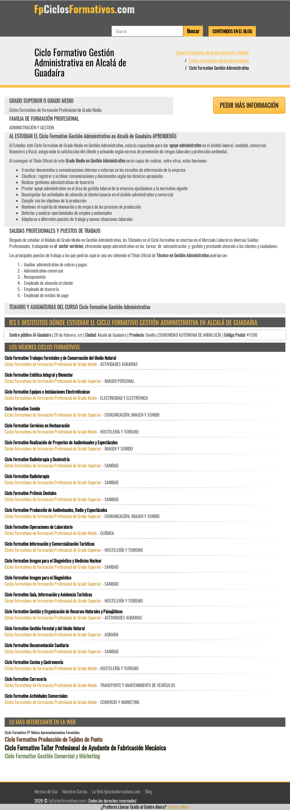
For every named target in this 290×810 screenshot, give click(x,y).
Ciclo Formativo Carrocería (25, 679)
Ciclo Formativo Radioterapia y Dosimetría (37, 459)
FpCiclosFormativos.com (67, 800)
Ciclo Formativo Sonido (22, 409)
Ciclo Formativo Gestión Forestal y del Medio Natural (45, 628)
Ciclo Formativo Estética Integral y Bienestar (39, 375)
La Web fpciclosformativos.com (116, 791)
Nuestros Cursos (74, 791)
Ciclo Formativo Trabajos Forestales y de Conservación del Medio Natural (60, 358)
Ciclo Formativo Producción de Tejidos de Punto (53, 739)
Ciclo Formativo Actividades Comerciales (36, 696)
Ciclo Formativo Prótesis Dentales (30, 493)
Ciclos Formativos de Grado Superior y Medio (212, 52)
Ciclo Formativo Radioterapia (27, 476)
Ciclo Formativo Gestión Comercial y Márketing (52, 756)
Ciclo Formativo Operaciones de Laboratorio (39, 527)
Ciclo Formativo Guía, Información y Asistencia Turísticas (48, 595)
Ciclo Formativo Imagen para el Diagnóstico (38, 578)
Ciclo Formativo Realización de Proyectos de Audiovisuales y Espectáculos (61, 442)
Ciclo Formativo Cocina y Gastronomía (34, 662)
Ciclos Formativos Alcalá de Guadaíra (219, 60)
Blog (148, 791)
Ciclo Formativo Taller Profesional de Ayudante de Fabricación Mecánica (85, 747)
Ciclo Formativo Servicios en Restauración (37, 426)
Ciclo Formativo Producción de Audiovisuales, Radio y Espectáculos (56, 510)
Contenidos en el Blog (232, 31)
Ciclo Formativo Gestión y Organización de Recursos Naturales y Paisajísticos (63, 611)
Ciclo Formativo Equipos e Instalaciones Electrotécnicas (47, 392)
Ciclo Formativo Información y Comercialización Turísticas (49, 544)
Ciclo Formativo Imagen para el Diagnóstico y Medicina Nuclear (53, 561)
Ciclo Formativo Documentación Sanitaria (37, 645)
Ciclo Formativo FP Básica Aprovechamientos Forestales (42, 732)
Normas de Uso (46, 791)
